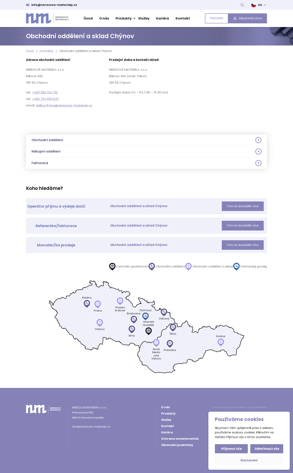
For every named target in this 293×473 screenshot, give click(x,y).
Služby (144, 18)
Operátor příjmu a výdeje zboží (56, 206)
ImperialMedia (257, 407)
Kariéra (162, 18)
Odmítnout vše (267, 449)
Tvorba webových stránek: (229, 407)
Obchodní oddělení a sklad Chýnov (138, 206)
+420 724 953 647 (45, 99)
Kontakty (46, 51)
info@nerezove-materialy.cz (54, 5)
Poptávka (216, 18)
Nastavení (249, 460)
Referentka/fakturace (56, 225)
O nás (104, 18)
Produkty (125, 18)
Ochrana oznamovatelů (180, 439)
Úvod (88, 18)
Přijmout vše (231, 449)
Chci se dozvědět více (243, 206)
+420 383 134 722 (45, 92)
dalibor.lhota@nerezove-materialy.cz (64, 105)
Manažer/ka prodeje (56, 245)
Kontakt (183, 18)
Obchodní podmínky (177, 445)
